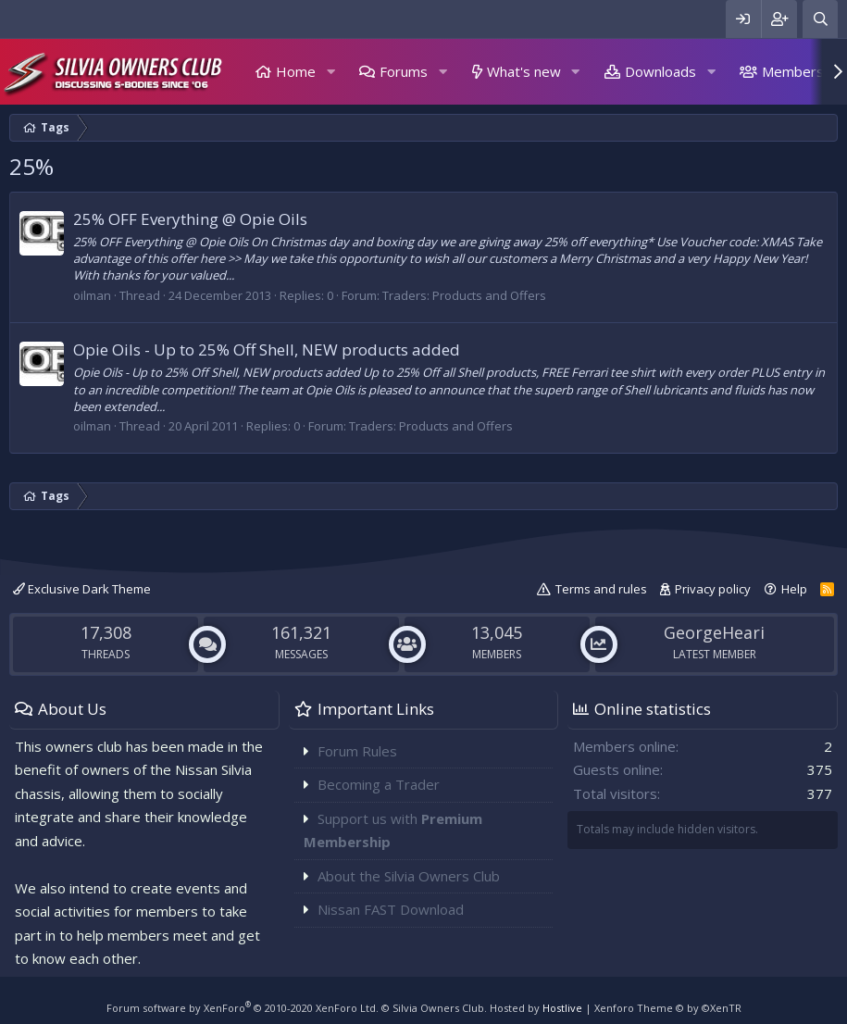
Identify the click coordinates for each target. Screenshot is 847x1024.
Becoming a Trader (379, 784)
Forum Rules (357, 751)
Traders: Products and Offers (464, 295)
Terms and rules (601, 589)
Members (793, 71)
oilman (92, 295)
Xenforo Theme (667, 1008)
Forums (404, 71)
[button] (330, 72)
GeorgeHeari (714, 632)
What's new (524, 71)
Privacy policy (713, 589)
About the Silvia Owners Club (409, 876)
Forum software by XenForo (242, 1008)
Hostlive (562, 1008)
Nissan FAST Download (391, 909)
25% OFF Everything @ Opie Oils (190, 219)
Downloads (660, 71)
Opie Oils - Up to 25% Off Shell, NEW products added (266, 349)
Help (794, 589)
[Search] (820, 19)
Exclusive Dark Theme (82, 589)
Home (296, 71)
